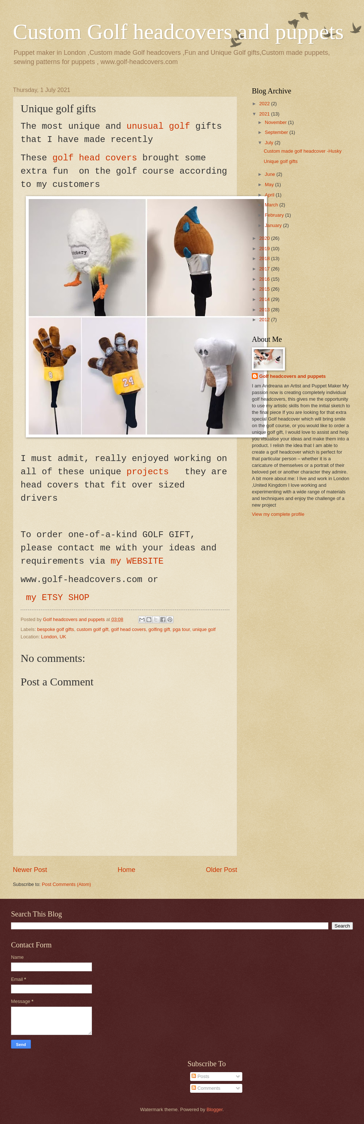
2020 (265, 238)
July (269, 142)
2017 (265, 269)
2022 (265, 103)
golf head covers (94, 158)
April (270, 195)
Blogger (215, 1109)
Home (126, 869)
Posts (200, 1076)
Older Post (221, 869)
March (272, 205)
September (277, 132)
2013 (265, 309)
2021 (265, 114)
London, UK (53, 636)
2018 (265, 258)
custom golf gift (92, 629)
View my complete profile (278, 514)
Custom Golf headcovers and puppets (178, 31)
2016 (265, 279)
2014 (265, 299)
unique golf (203, 629)
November (276, 122)
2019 (265, 248)
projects (150, 472)
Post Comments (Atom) (66, 884)
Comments (206, 1088)
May (270, 184)
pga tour (181, 629)
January (274, 225)
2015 (265, 289)
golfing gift (159, 629)
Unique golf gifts (280, 161)
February (275, 215)
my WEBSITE (137, 561)
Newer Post (30, 869)
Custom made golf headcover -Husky (303, 151)
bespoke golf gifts (55, 629)
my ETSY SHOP (60, 598)
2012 (265, 319)
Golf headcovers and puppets (74, 619)
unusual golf (158, 126)
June (270, 174)
